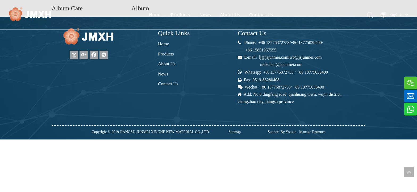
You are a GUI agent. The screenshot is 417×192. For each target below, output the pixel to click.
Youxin (291, 132)
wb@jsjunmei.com (306, 57)
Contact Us (261, 15)
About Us (230, 15)
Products (180, 15)
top (409, 172)
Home (155, 15)
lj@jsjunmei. (270, 57)
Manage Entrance (312, 132)
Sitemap (234, 132)
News (205, 15)
